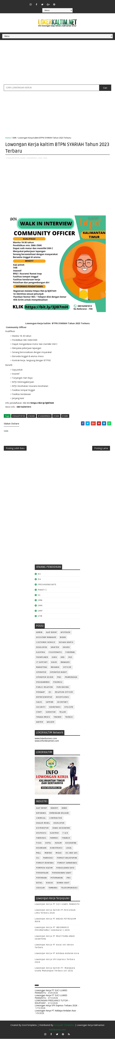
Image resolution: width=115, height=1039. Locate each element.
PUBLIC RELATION (44, 687)
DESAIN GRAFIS (66, 642)
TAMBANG (53, 888)
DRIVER (66, 647)
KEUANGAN (41, 848)
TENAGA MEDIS (43, 717)
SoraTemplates (29, 1025)
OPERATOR (41, 672)
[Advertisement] (57, 63)
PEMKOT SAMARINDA (67, 863)
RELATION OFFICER (64, 692)
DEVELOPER (41, 647)
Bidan (63, 638)
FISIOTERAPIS (55, 652)
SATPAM (49, 702)
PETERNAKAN (57, 878)
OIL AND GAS (72, 853)
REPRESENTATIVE (44, 697)
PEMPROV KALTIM (44, 868)
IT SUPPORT (41, 662)
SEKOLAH (40, 888)
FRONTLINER (42, 657)
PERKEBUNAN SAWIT (61, 873)
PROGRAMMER (43, 682)
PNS (59, 677)
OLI (37, 858)
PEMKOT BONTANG (45, 863)
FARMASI (54, 838)
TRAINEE (58, 717)
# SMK (65, 415)
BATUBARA (41, 813)
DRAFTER (55, 647)
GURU (54, 657)
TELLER (63, 712)
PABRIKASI (48, 858)
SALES (39, 702)
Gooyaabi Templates (64, 1025)
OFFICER (67, 667)
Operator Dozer (44, 677)
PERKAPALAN (42, 873)
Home (8, 137)
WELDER (50, 722)
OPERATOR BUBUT (58, 672)
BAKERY (54, 808)
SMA (40, 600)
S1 (39, 595)
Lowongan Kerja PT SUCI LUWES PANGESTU (57, 904)
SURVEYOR (51, 712)
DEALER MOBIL (43, 823)
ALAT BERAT (51, 633)
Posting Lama (101, 448)
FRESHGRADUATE (47, 585)
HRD (63, 657)
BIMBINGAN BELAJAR (59, 813)
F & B (65, 833)
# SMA (56, 415)
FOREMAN (70, 652)
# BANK (31, 415)
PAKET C (42, 590)
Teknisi (69, 717)
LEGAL (69, 848)
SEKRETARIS (55, 707)
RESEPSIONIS (62, 697)
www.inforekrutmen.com (47, 741)
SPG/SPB (68, 707)
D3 (39, 574)
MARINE (48, 853)
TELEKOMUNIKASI (69, 888)
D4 (39, 579)
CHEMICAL (41, 818)
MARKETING (41, 667)
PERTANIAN (41, 878)
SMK (14, 137)
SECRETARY (62, 702)
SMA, (40, 157)
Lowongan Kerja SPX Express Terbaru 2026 (56, 1005)
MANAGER (65, 662)
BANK (64, 808)
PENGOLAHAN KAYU (65, 868)
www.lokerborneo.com (46, 738)
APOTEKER (65, 633)
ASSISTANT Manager (46, 638)
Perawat (40, 692)
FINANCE (66, 838)
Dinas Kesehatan (61, 828)
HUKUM (58, 843)
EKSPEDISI (41, 833)
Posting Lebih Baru (15, 448)
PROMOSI (57, 682)
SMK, (45, 157)
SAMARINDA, (32, 157)
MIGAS (59, 853)
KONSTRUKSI (56, 848)
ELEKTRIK (40, 652)
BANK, (23, 157)
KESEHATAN (70, 843)
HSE (70, 657)
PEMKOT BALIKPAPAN (67, 858)
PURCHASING (63, 687)
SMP (40, 611)
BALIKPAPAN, (14, 157)
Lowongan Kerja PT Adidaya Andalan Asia (57, 954)
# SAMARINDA (44, 415)
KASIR (54, 662)
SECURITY (40, 707)
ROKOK (49, 883)
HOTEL (48, 843)
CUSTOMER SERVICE (45, 642)
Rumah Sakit (63, 883)
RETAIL (39, 883)
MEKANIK (55, 667)
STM (40, 616)
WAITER (39, 722)
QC (50, 692)
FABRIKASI (41, 838)
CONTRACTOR (55, 818)
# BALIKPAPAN (18, 415)
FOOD (39, 843)
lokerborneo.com (57, 1029)
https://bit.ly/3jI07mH (42, 402)
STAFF (39, 712)
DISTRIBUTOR (42, 828)
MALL (38, 853)
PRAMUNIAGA (71, 677)
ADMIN (39, 633)
